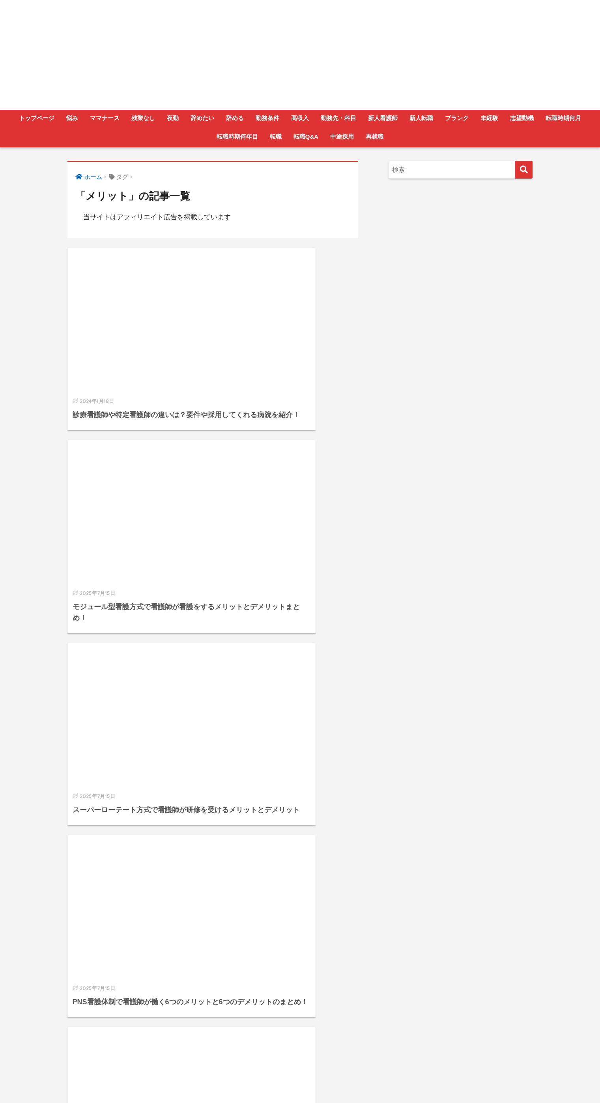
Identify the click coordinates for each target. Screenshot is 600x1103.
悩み (72, 118)
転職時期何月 (563, 118)
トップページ (36, 118)
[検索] (524, 170)
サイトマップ (372, 1082)
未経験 (489, 118)
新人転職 (421, 118)
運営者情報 (225, 1082)
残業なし (143, 118)
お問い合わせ (264, 1082)
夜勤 (173, 118)
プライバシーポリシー (318, 1082)
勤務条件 (267, 118)
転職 (276, 136)
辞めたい (202, 118)
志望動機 (522, 118)
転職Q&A (305, 136)
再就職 (374, 136)
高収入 (300, 118)
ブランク (457, 118)
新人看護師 (383, 118)
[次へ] (256, 1012)
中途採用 (342, 136)
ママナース (105, 118)
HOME (300, 1065)
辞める (235, 118)
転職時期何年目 (237, 136)
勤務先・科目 (338, 118)
